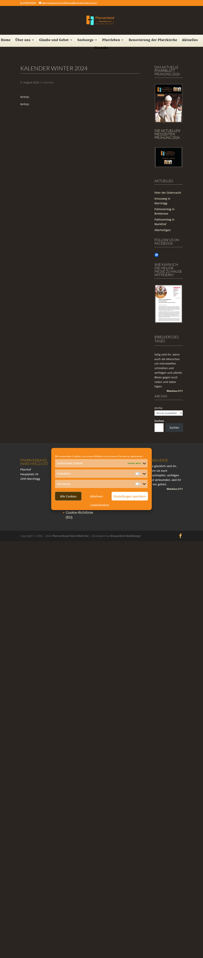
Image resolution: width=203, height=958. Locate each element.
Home (6, 40)
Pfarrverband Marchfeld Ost (70, 536)
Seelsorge (85, 40)
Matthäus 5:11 (175, 391)
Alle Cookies (68, 496)
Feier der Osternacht (167, 192)
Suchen (159, 421)
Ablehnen (96, 496)
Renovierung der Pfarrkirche (153, 40)
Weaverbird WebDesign (125, 536)
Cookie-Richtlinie (99, 504)
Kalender (48, 82)
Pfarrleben (111, 40)
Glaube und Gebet (54, 40)
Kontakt (101, 48)
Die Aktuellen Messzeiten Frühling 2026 (167, 134)
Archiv (158, 408)
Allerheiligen (162, 230)
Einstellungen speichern (130, 496)
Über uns (23, 40)
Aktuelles (190, 40)
